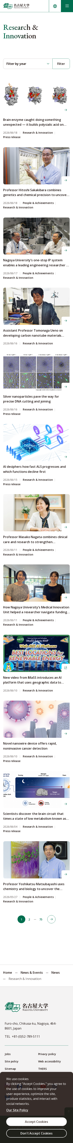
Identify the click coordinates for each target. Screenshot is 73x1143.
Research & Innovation (38, 132)
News (55, 972)
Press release (11, 137)
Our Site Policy (17, 1110)
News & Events (32, 972)
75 (40, 919)
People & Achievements (38, 203)
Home (7, 972)
